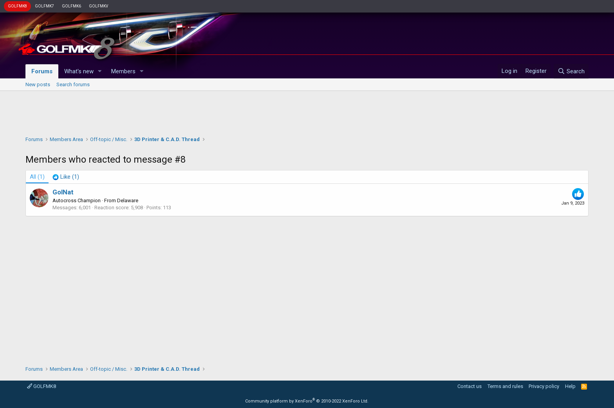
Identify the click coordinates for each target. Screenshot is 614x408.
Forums (41, 71)
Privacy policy (544, 386)
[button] (99, 71)
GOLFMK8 (17, 6)
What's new (79, 71)
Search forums (73, 84)
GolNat (63, 192)
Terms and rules (505, 386)
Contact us (469, 386)
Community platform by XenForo (306, 401)
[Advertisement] (307, 111)
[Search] (571, 71)
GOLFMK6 (71, 6)
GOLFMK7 (44, 6)
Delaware (127, 200)
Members (123, 71)
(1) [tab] (37, 176)
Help (570, 386)
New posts (37, 84)
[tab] (66, 176)
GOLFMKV (98, 6)
